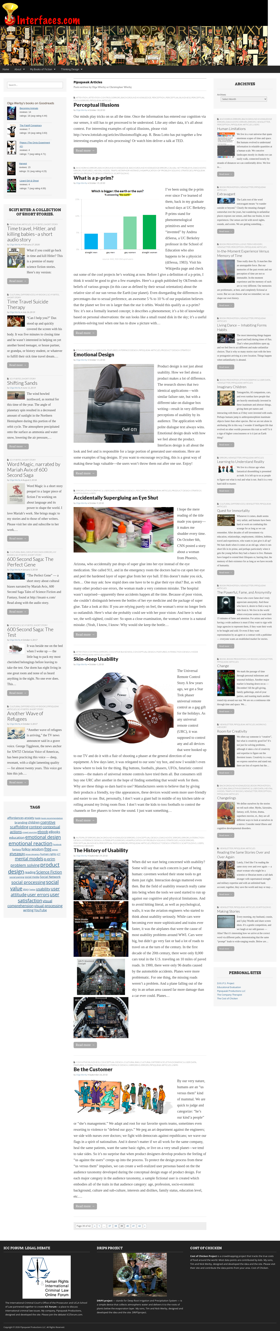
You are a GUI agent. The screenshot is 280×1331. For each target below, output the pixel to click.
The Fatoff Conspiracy (31, 125)
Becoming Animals (29, 108)
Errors (80, 490)
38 (115, 1225)
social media (32, 877)
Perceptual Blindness (178, 97)
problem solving (25, 865)
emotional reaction (30, 843)
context (35, 826)
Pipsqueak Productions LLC (231, 991)
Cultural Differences (22, 294)
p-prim (49, 858)
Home (6, 69)
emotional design (43, 837)
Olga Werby (15, 244)
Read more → (18, 281)
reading (30, 872)
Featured (87, 170)
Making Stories (228, 911)
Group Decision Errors (39, 552)
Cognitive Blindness (120, 651)
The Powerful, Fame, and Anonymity (244, 592)
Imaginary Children (231, 387)
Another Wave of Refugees (25, 716)
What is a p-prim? (94, 178)
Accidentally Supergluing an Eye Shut (116, 498)
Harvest (23, 163)
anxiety (29, 818)
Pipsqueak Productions (68, 1310)
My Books (41, 294)
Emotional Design (94, 354)
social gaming (16, 877)
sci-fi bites (37, 224)
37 (109, 1225)
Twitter (32, 889)
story (26, 889)
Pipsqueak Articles (20, 224)
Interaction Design (179, 651)
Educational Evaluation (229, 987)
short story (51, 224)
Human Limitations (231, 129)
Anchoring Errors (87, 167)
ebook (42, 831)
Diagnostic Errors (170, 837)
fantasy (16, 849)
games (55, 849)
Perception (158, 97)
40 (127, 1225)
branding (21, 822)
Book (223, 659)
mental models (29, 858)
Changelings (226, 798)
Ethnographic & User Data (91, 350)
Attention (82, 97)
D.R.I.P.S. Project (225, 983)
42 (139, 1225)
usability (43, 888)
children (34, 822)
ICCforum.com (74, 1314)
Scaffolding (121, 173)
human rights (48, 854)
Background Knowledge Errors (148, 167)
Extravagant (226, 194)
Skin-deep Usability (96, 659)
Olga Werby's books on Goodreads (30, 103)
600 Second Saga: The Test (30, 632)
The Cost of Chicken (227, 998)
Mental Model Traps (105, 170)
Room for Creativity (232, 731)
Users (92, 493)
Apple (38, 818)
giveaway (17, 853)
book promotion (229, 187)
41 (133, 1225)
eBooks (54, 831)
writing (28, 910)
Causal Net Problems (180, 167)
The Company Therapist (229, 994)
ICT (58, 854)
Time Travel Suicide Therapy (27, 304)
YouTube (40, 910)
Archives (221, 94)
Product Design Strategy (98, 173)
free (47, 848)
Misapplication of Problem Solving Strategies (166, 170)
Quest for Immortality (233, 511)
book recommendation (52, 818)
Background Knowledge (136, 97)
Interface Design (128, 350)
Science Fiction (49, 872)
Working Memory (84, 845)
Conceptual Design (144, 651)
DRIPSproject (139, 1312)
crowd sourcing (29, 832)
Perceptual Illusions (96, 105)
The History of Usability (101, 850)
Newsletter (263, 122)
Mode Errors (186, 840)
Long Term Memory (251, 244)
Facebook (57, 844)
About (17, 69)
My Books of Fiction (41, 69)
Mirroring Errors (139, 1065)
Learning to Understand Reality (240, 462)
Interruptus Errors (114, 840)
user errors (38, 894)
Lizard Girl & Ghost (29, 181)
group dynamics (33, 854)
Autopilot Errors (86, 837)
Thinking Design (70, 69)
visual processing (48, 905)
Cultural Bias (17, 552)
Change (223, 666)
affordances (15, 818)
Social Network (50, 877)
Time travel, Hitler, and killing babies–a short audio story (31, 233)
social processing (28, 882)
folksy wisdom (33, 849)
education (17, 837)
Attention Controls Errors (104, 97)
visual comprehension (30, 903)
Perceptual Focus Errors (113, 843)
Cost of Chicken (259, 1267)
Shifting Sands (22, 383)
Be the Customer (93, 1069)
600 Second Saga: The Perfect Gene (30, 562)
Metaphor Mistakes (128, 170)
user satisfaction (38, 897)
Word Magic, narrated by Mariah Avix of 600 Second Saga (33, 469)
